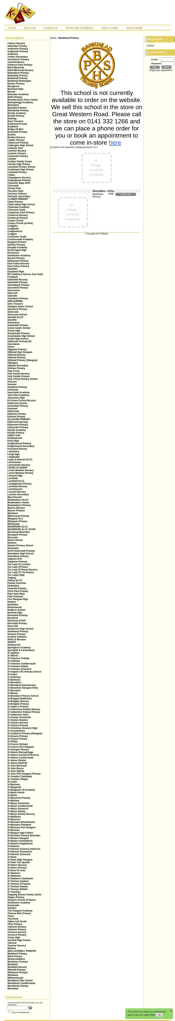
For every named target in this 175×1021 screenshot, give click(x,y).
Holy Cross (13, 371)
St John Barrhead (17, 765)
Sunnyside (13, 905)
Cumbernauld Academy (20, 239)
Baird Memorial (15, 67)
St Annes (12, 674)
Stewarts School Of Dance (21, 900)
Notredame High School (20, 553)
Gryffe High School (17, 338)
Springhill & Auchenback (21, 650)
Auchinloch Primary (18, 59)
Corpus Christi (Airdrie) (20, 223)
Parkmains (13, 585)
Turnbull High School (18, 940)
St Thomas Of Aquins (19, 884)
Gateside (12, 295)
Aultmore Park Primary (19, 64)
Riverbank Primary (17, 615)
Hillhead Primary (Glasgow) (22, 360)
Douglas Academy (17, 247)
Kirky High (13, 440)
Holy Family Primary (18, 376)
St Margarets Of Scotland (21, 790)
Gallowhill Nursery (17, 279)
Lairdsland (13, 451)
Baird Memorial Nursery (20, 70)
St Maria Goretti (16, 792)
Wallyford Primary (17, 953)
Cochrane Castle (16, 209)
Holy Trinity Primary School (22, 379)
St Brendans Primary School (22, 696)
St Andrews (13, 661)
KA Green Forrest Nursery (21, 400)
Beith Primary (14, 97)
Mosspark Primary (17, 534)
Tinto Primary (14, 924)
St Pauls (11, 857)
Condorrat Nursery (17, 215)
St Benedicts (14, 682)
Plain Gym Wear (16, 593)
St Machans (13, 784)
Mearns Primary (16, 510)
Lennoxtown (14, 462)
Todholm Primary (16, 929)
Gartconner (13, 290)
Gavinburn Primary (17, 298)
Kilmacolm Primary (17, 427)
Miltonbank (13, 524)
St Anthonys (14, 677)
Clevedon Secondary (18, 196)
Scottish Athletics (17, 636)
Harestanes (13, 344)
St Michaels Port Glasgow (21, 827)
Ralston (11, 602)
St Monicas (13, 830)
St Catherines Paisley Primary (23, 712)
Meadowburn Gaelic (18, 502)
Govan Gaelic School (18, 328)
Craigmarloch (14, 231)
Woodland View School (20, 980)
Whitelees (12, 975)
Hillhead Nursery (16, 355)
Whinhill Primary (16, 969)
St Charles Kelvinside (19, 717)
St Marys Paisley (16, 811)
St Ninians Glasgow (18, 838)
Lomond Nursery (16, 491)
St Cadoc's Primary (18, 706)
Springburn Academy (19, 647)
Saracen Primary (16, 634)
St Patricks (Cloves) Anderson (23, 849)
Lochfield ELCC (16, 481)
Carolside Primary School (21, 167)
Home (12, 27)
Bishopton (13, 105)
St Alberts (12, 655)
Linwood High (15, 475)
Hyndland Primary (17, 387)
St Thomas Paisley (17, 886)
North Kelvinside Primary (21, 551)
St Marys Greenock (17, 808)
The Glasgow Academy (20, 910)
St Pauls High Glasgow (20, 859)
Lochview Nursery (17, 486)
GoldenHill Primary (17, 325)
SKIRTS (11, 642)
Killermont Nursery (17, 422)
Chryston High (15, 191)
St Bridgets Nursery (18, 701)
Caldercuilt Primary (18, 142)
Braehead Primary (17, 124)
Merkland (12, 513)
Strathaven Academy (18, 902)
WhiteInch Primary (17, 972)
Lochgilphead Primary (19, 483)
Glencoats (13, 312)
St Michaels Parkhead (19, 824)
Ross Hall (12, 626)
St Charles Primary (17, 725)
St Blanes (12, 693)
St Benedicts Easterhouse (21, 685)
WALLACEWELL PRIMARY (21, 951)
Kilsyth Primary (15, 432)
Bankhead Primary (17, 78)
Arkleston (12, 54)
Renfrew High (14, 612)
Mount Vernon (15, 540)
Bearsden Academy (18, 94)
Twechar (12, 943)
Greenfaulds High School (21, 336)
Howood (11, 384)
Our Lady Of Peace (17, 567)
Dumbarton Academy (18, 255)
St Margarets (14, 787)
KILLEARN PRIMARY (18, 419)
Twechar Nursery (16, 945)
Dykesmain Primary (18, 261)
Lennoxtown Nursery (18, 465)
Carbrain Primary (16, 153)
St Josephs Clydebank (19, 776)
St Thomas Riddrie (17, 889)
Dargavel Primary (16, 242)
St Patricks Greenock (19, 854)
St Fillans (12, 741)
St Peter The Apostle (18, 862)
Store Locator (110, 27)
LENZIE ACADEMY (17, 467)
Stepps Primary (15, 897)
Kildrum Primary (16, 416)
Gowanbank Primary (18, 333)
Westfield (12, 964)
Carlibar (11, 158)
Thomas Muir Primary (19, 913)
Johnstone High (16, 397)
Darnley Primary (16, 244)
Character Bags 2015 (18, 183)
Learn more (149, 1015)
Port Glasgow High (17, 599)
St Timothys (13, 892)
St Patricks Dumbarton (19, 851)
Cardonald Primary (17, 156)
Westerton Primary (17, 961)
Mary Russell (14, 497)
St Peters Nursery (17, 865)
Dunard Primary (16, 258)
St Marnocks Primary (18, 798)
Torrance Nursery (16, 932)
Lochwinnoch (14, 489)
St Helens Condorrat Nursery (23, 755)
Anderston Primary (17, 48)
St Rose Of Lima (16, 870)
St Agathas (13, 653)
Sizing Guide (134, 27)
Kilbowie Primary (16, 414)
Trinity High (13, 937)
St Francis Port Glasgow (20, 747)
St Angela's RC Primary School (24, 671)
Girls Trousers (15, 303)
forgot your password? (161, 70)
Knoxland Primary (17, 448)
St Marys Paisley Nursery (21, 814)
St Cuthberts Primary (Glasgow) (24, 733)
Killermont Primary (17, 424)
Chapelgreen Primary (19, 180)
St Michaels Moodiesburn (21, 822)
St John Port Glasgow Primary (24, 773)
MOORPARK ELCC (17, 526)
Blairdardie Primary (18, 110)
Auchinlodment (15, 62)
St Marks (12, 795)
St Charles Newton (17, 720)
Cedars (11, 175)
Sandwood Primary (17, 631)
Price (111, 191)
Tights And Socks (17, 921)
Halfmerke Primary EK (19, 341)
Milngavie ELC (15, 518)
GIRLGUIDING (15, 301)
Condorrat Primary (17, 218)
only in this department (18, 1012)
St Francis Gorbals (17, 744)
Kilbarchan (13, 411)
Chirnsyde (13, 185)
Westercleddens (16, 959)
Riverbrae (12, 618)
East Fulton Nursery (18, 263)
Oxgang (11, 577)
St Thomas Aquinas (18, 881)
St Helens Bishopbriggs (20, 752)
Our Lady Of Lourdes (18, 564)
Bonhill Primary (16, 116)
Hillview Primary (16, 368)
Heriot (10, 346)
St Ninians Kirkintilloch (20, 841)
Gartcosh (12, 293)
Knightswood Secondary (20, 446)
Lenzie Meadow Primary (20, 473)
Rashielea (12, 604)
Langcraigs (13, 454)
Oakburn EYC (14, 559)
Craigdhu (12, 226)
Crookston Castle (16, 236)
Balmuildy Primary (17, 75)
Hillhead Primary (16, 357)
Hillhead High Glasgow (19, 352)
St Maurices (13, 819)
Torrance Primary (16, 935)
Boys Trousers (15, 121)
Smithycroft (13, 645)
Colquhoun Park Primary (20, 212)
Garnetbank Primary (18, 285)
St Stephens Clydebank (20, 878)
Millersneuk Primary (18, 516)
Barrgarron (13, 86)
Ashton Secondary (17, 56)
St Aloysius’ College (18, 658)
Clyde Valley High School (21, 204)
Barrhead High (15, 89)
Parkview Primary (17, 588)
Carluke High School (18, 164)
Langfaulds (13, 457)
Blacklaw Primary (16, 107)
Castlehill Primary (17, 172)
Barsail (11, 91)
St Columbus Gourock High (22, 728)
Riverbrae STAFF (16, 620)
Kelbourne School (17, 403)
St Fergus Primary (17, 739)
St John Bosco (15, 768)
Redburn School (16, 610)
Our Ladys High (16, 575)
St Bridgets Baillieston (19, 698)
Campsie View (15, 148)
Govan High (13, 330)
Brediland (12, 126)
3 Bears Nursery (16, 43)
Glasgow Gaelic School (20, 306)
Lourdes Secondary (18, 494)
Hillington (12, 363)
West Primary (14, 956)
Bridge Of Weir (15, 129)
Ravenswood (14, 607)
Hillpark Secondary (17, 365)
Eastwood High (15, 271)
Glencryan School (17, 314)
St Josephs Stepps (17, 779)
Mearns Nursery (16, 508)
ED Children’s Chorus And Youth (25, 274)
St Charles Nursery (17, 722)
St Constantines (16, 730)
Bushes (11, 134)
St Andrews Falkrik (17, 666)
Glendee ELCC (15, 317)
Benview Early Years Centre (22, 99)
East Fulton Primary (18, 266)
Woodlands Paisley (17, 986)
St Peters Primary (17, 867)
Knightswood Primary (19, 443)
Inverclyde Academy (18, 392)
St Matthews (14, 816)
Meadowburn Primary (19, 505)
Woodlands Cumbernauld (21, 983)
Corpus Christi (15, 220)
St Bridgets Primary (18, 704)
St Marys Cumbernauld (20, 806)
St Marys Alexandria (18, 803)
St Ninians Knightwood (20, 843)
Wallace (11, 948)
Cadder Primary (16, 140)
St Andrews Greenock (19, 669)
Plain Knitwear (15, 596)
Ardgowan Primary (17, 51)
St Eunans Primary (17, 736)
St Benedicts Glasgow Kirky (22, 687)
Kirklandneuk (14, 438)
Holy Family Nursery (18, 373)
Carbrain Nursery (16, 150)
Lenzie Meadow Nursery (20, 470)
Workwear (12, 988)
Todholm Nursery (16, 926)
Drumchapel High (16, 250)
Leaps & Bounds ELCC (20, 459)
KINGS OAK (13, 435)
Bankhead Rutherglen (19, 81)
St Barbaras (13, 679)
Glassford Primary (17, 309)
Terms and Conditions (79, 27)
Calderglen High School (20, 145)
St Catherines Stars (18, 714)
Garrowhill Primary (17, 287)
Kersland (12, 408)
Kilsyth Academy (16, 430)
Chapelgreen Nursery (19, 177)
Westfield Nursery (17, 967)
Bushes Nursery (16, 137)
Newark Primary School (20, 545)
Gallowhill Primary (17, 282)
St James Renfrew (17, 763)
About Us (30, 27)
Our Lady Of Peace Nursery (22, 569)
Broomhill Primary (17, 132)
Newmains (13, 548)
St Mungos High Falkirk (20, 832)
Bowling (11, 118)
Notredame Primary (18, 556)
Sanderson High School (20, 628)
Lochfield (12, 478)
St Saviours (13, 873)
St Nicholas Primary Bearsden (23, 835)
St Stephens (14, 875)
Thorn (10, 916)
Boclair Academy (16, 113)
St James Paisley (16, 760)
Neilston (11, 542)
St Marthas (13, 800)
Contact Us (51, 27)
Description (100, 191)
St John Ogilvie (15, 771)
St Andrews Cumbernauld (21, 663)
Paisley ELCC (14, 580)
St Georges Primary (18, 749)
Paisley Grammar (16, 583)
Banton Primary (16, 83)
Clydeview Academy (18, 207)
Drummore (13, 252)
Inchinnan (12, 389)
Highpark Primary (17, 349)
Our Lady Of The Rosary (20, 572)
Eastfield (12, 269)
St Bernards (13, 690)
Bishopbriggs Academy (20, 102)
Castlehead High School (20, 169)
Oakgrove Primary (17, 561)
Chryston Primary (17, 193)
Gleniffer (12, 320)
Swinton (11, 908)
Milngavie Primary (17, 521)
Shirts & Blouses (16, 639)
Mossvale (12, 537)
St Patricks (13, 846)
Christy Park (14, 188)
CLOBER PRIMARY (17, 199)
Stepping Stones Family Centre (24, 894)
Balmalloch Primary (18, 73)
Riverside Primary (17, 623)
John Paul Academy (18, 395)
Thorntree (12, 918)
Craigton (12, 234)
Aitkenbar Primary (17, 46)
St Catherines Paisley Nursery (23, 709)
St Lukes (12, 781)
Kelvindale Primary (17, 406)
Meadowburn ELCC (18, 500)
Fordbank (12, 277)
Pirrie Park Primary (17, 591)
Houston (12, 381)
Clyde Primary (15, 201)
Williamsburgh (15, 978)
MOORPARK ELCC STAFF (21, 529)
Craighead (13, 228)
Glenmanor (13, 322)
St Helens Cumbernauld (20, 757)
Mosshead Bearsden (18, 532)
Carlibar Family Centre (19, 161)
